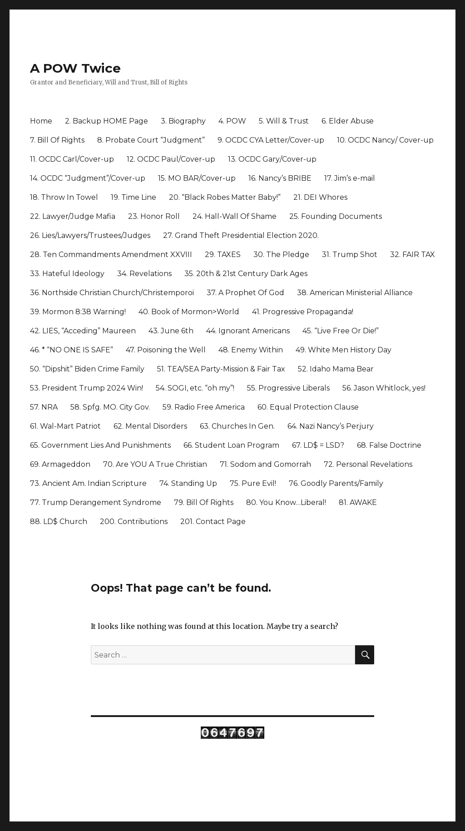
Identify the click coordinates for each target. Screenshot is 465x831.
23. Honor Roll (154, 216)
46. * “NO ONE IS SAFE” (71, 350)
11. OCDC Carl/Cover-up (72, 159)
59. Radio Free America (204, 407)
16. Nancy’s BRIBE (280, 178)
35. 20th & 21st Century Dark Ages (245, 273)
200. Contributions (134, 521)
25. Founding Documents (335, 216)
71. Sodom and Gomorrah (265, 464)
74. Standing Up (188, 483)
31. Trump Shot (349, 254)
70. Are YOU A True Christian (155, 464)
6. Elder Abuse (348, 121)
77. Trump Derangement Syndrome (95, 502)
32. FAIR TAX (412, 254)
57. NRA (44, 407)
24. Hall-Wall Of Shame (235, 216)
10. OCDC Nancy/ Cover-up (385, 140)
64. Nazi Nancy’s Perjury (330, 426)
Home (41, 121)
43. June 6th (170, 330)
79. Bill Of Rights (203, 502)
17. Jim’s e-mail (349, 178)
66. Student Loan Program (231, 445)
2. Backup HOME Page (106, 121)
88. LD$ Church (58, 521)
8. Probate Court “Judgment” (151, 140)
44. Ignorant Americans (248, 330)
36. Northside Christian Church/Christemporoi (112, 292)
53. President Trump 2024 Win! (86, 388)
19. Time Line (133, 197)
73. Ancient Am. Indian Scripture (88, 483)
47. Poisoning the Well (166, 350)
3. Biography (183, 121)
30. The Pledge (281, 254)
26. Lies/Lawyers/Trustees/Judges (90, 235)
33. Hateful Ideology (67, 273)
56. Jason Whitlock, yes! (383, 388)
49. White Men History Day (343, 350)
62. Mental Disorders (150, 426)
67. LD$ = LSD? (318, 445)
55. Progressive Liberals (288, 388)
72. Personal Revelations (368, 464)
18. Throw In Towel (64, 197)
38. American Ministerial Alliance (355, 292)
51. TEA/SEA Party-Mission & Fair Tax (221, 369)
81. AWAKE (358, 502)
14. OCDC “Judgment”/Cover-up (87, 178)
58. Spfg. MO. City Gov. (110, 407)
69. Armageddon (60, 464)
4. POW (232, 121)
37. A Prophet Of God (245, 292)
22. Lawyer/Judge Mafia (72, 216)
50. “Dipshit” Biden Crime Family (87, 369)
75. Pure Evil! (253, 483)
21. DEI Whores (320, 197)
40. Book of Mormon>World (189, 311)
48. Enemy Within (250, 350)
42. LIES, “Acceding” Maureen (83, 330)
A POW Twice (75, 68)
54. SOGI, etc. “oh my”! (195, 388)
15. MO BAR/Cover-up (197, 178)
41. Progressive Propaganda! (302, 311)
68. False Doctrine (389, 445)
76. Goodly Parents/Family (336, 483)
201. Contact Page (213, 521)
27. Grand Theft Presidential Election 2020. (241, 235)
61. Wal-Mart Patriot (65, 426)
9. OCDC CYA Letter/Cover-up (271, 140)
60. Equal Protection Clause (308, 407)
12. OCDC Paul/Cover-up (171, 159)
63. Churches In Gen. (237, 426)
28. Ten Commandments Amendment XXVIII (111, 254)
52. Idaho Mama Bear (336, 369)
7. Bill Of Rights (57, 140)
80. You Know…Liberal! (286, 502)
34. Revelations (144, 273)
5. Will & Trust (284, 121)
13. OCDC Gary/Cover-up (272, 159)
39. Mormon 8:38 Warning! (78, 311)
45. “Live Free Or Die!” (340, 330)
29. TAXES (223, 254)
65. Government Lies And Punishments (100, 445)
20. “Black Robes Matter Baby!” (225, 197)
